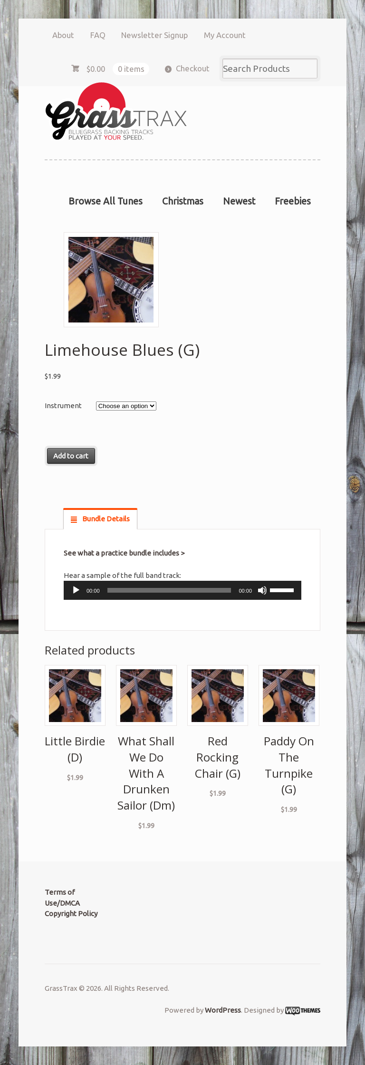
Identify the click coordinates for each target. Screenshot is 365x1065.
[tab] (100, 518)
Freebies (293, 201)
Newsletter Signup (154, 34)
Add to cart (70, 456)
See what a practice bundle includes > (124, 553)
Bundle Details (105, 519)
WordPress (223, 1010)
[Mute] (262, 590)
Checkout (193, 68)
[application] (182, 590)
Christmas (182, 201)
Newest (239, 201)
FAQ (98, 34)
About (63, 34)
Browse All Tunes (105, 201)
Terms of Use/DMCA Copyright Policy (71, 903)
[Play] (76, 590)
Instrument (63, 405)
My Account (225, 34)
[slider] (169, 590)
